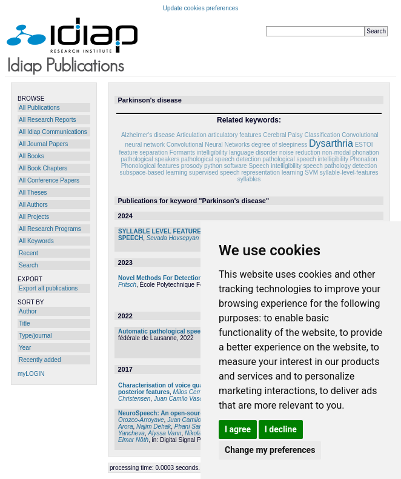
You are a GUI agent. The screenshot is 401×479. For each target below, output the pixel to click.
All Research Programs (50, 229)
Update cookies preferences (201, 8)
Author (27, 311)
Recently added (40, 360)
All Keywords (36, 241)
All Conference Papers (49, 180)
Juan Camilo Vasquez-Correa (193, 398)
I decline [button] (281, 429)
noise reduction (299, 152)
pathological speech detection (221, 159)
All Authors (33, 204)
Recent (28, 253)
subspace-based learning (154, 172)
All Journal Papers (43, 144)
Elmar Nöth (133, 440)
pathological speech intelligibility (305, 159)
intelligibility (212, 152)
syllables (248, 179)
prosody (192, 165)
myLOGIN (31, 373)
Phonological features (150, 165)
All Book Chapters (43, 168)
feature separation (143, 152)
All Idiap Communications (53, 132)
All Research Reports (47, 119)
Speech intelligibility (274, 165)
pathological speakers (150, 159)
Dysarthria (331, 143)
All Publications (39, 107)
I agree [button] (238, 429)
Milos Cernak (190, 392)
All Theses (33, 192)
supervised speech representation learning (246, 172)
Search (28, 265)
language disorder (253, 152)
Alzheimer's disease (148, 135)
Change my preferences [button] (270, 450)
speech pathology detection (340, 165)
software (235, 165)
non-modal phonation (350, 152)
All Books (31, 156)
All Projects (34, 216)
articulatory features (235, 135)
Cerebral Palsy (283, 135)
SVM (311, 172)
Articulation (191, 135)
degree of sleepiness (279, 144)
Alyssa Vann (164, 433)
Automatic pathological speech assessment (181, 331)
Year (25, 347)
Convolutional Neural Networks (208, 144)
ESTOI (364, 144)
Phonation (363, 159)
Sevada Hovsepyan (173, 238)
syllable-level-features (349, 172)
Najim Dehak (153, 426)
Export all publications (48, 288)
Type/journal (35, 335)
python (213, 165)
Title (24, 323)
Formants (182, 152)
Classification (322, 135)
